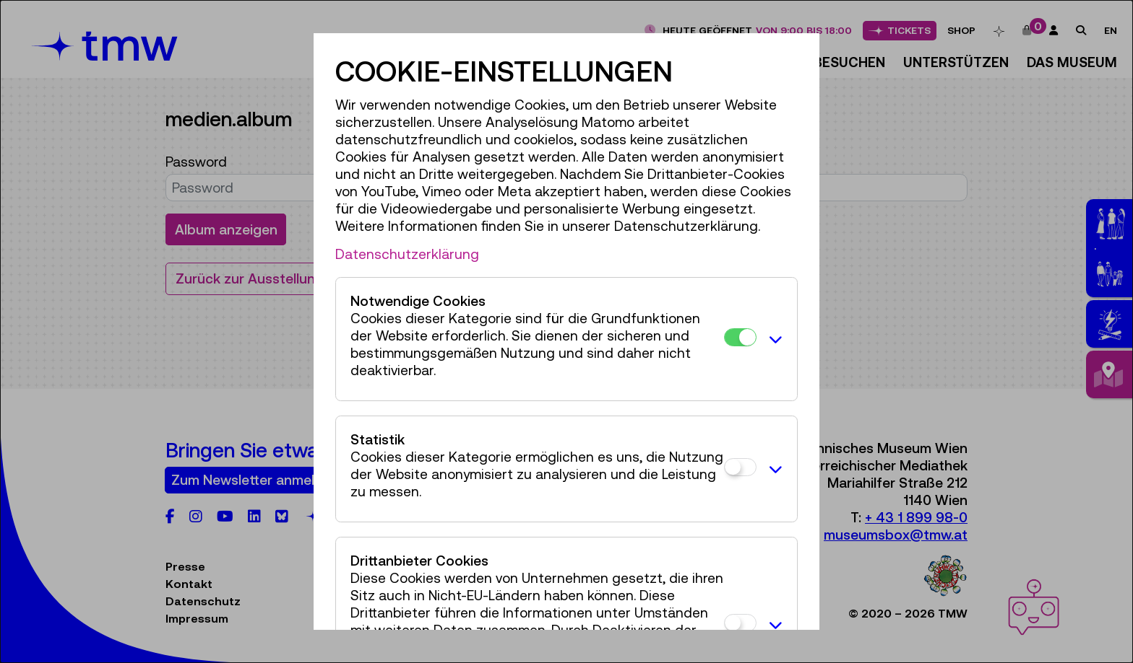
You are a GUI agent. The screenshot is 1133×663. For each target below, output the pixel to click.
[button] (773, 339)
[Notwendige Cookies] (740, 337)
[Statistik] (740, 467)
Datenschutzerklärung (407, 254)
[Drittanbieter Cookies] (740, 623)
